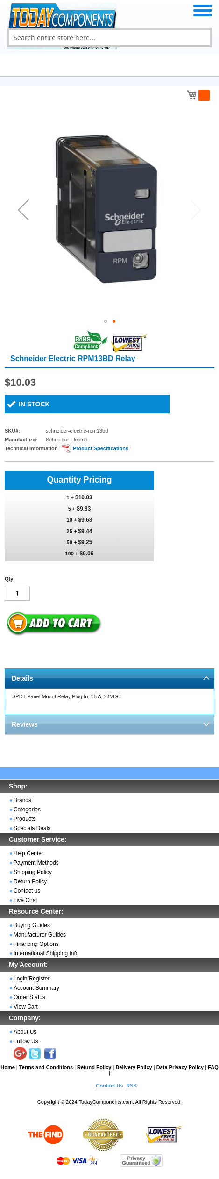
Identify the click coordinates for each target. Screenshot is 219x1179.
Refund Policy (94, 1067)
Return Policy (30, 881)
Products (24, 819)
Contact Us (109, 1085)
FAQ (213, 1067)
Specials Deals (32, 828)
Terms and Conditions (46, 1067)
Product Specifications (100, 448)
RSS (131, 1085)
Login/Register (31, 978)
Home (7, 1067)
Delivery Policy (133, 1067)
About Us (25, 1032)
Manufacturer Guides (40, 934)
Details (22, 678)
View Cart (26, 1006)
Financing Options (36, 944)
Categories (27, 809)
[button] (23, 209)
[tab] (109, 678)
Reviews (25, 724)
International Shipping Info (46, 953)
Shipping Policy (33, 872)
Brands (22, 800)
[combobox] (109, 37)
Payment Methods (36, 862)
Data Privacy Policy (180, 1067)
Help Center (28, 853)
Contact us (27, 891)
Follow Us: (27, 1041)
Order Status (29, 997)
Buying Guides (32, 925)
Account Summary (36, 988)
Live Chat (25, 900)
